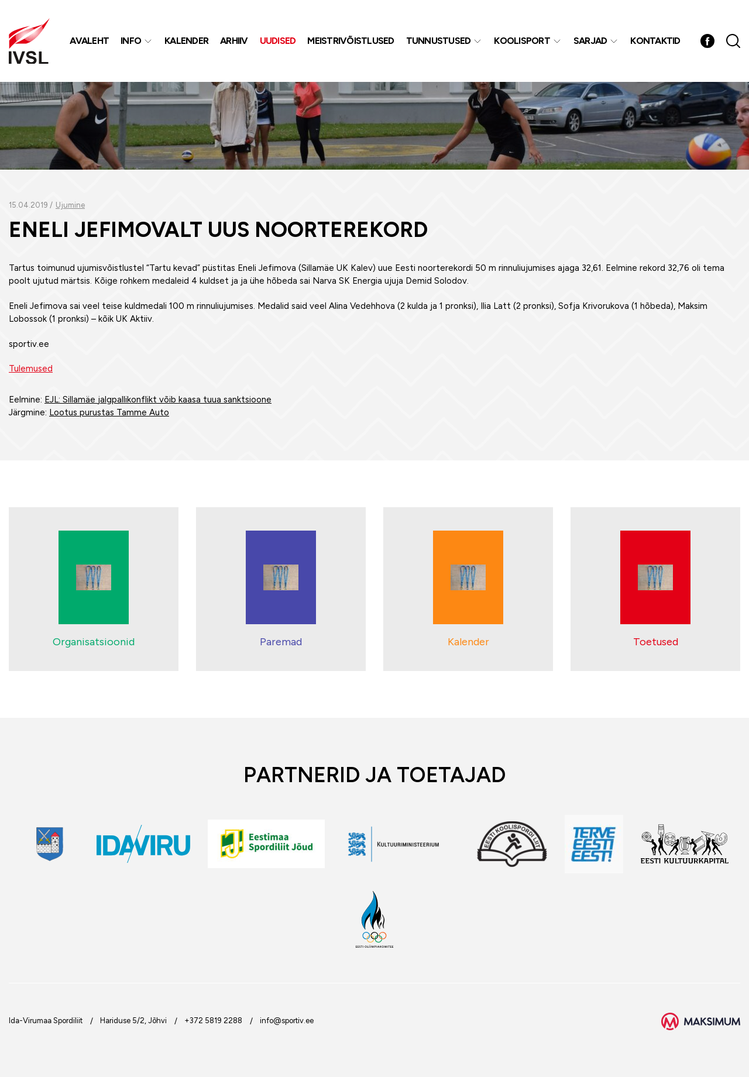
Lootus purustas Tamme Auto (109, 412)
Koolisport (522, 40)
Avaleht (89, 40)
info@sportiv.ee (287, 1020)
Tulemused (31, 368)
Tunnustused (438, 40)
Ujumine (70, 205)
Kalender (186, 40)
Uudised (278, 40)
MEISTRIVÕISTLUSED (350, 40)
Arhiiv (234, 40)
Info (131, 40)
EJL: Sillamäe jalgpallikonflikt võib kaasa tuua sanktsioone (158, 399)
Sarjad (590, 40)
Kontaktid (655, 40)
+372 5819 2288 (213, 1020)
